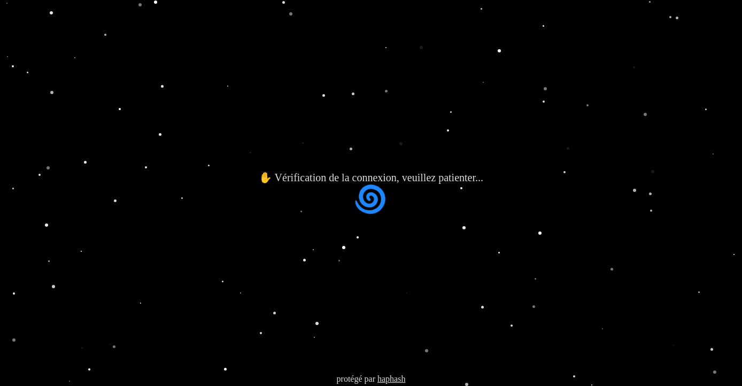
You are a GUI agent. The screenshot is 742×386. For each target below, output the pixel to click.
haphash (391, 378)
